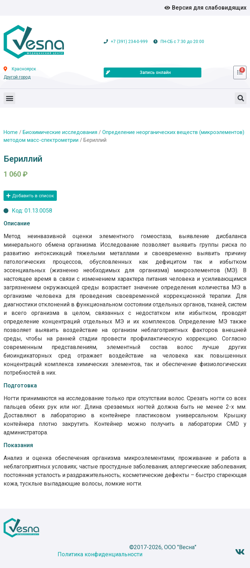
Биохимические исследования (60, 132)
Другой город (17, 77)
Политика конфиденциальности (100, 554)
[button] (9, 98)
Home (11, 132)
